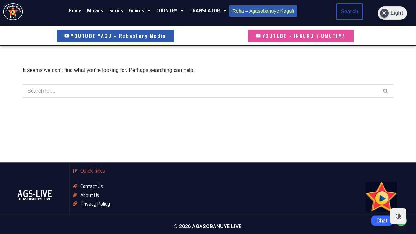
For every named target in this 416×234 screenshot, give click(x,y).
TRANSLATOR (207, 10)
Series (116, 10)
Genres (139, 10)
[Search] (386, 91)
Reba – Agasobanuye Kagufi (263, 11)
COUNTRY (170, 10)
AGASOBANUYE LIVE (34, 199)
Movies (95, 10)
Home (75, 10)
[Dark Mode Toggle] (392, 13)
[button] (139, 10)
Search (349, 11)
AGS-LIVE (34, 194)
